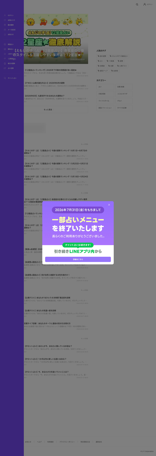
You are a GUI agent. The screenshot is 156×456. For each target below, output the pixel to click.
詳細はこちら (78, 259)
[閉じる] (109, 204)
